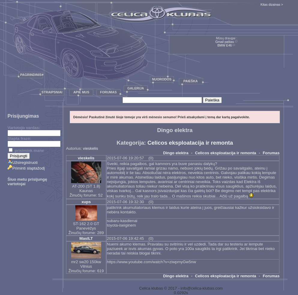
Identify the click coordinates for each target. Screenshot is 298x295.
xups (86, 202)
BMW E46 (225, 45)
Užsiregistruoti (23, 162)
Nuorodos (162, 79)
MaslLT (86, 238)
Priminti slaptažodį (26, 168)
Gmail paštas (224, 42)
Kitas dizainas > (271, 4)
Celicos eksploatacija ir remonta (190, 143)
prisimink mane (26, 150)
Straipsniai (51, 92)
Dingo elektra (175, 153)
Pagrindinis (30, 75)
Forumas (108, 92)
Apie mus (81, 92)
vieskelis (90, 148)
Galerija (135, 88)
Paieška (190, 81)
